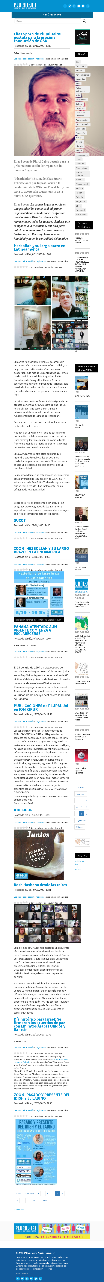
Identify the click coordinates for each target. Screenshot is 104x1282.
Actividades (79, 861)
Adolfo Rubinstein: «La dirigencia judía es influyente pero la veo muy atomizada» (82, 461)
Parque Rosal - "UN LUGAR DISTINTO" (82, 682)
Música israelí (82, 184)
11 (23, 1200)
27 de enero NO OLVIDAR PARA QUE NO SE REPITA (82, 317)
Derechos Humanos (80, 114)
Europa (79, 137)
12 (29, 1200)
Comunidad (81, 99)
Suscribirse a (20, 1209)
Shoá (78, 205)
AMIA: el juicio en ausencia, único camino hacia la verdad (81, 716)
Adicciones (81, 66)
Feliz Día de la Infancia (80, 568)
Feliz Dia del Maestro (79, 426)
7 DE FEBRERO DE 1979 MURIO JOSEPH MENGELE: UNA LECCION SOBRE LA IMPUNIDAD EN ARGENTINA (82, 264)
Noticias (78, 869)
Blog (76, 864)
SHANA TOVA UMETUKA (80, 496)
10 (18, 1200)
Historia (79, 146)
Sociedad (80, 210)
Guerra (79, 141)
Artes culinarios (80, 89)
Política (79, 188)
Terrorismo (81, 214)
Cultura (79, 104)
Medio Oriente (79, 174)
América (79, 70)
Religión (79, 197)
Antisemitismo (82, 74)
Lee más (17, 58)
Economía (80, 128)
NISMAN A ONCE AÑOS (81, 350)
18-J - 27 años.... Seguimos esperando (81, 770)
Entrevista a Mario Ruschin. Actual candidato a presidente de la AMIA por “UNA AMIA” (82, 532)
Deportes (80, 108)
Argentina (80, 79)
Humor (79, 150)
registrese (41, 58)
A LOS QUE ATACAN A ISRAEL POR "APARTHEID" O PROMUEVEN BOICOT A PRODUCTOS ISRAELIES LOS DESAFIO (82, 644)
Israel (78, 159)
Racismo (80, 192)
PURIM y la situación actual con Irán (81, 240)
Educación (80, 133)
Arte (78, 83)
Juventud (80, 163)
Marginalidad (81, 168)
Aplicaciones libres (22, 1273)
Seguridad (80, 201)
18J (77, 61)
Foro (76, 867)
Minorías (80, 179)
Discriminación (82, 124)
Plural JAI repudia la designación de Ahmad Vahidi (82, 604)
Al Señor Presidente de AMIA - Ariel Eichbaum (82, 736)
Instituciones (82, 155)
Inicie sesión (28, 58)
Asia (78, 95)
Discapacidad (82, 120)
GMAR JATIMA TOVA (82, 396)
